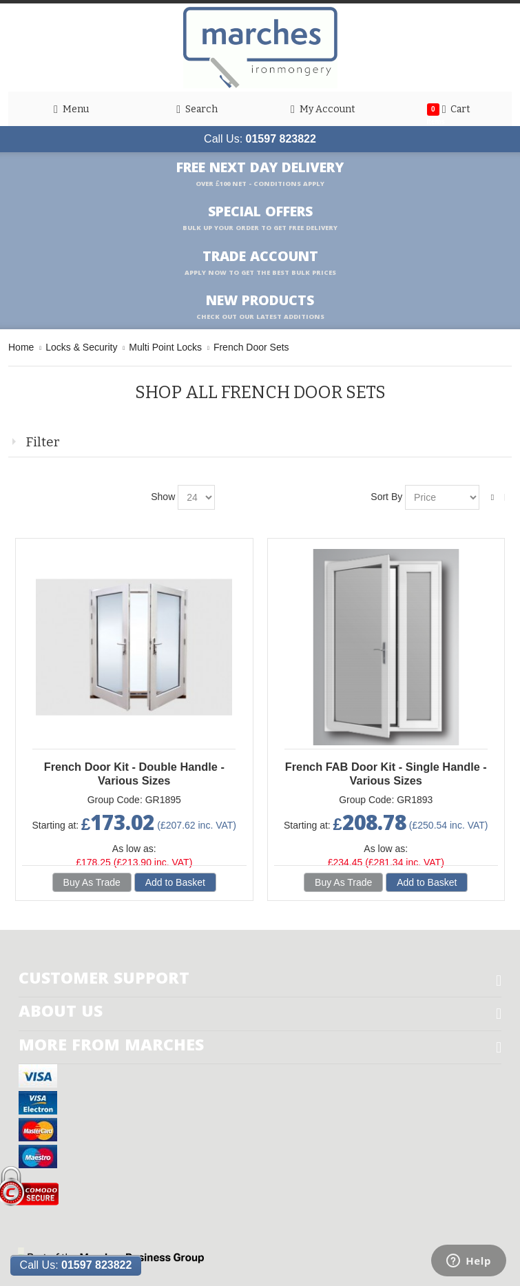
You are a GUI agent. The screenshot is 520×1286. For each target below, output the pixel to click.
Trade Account (260, 263)
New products (260, 307)
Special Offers (260, 218)
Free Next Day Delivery (260, 174)
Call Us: (260, 139)
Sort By (386, 496)
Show (163, 496)
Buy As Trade (92, 882)
